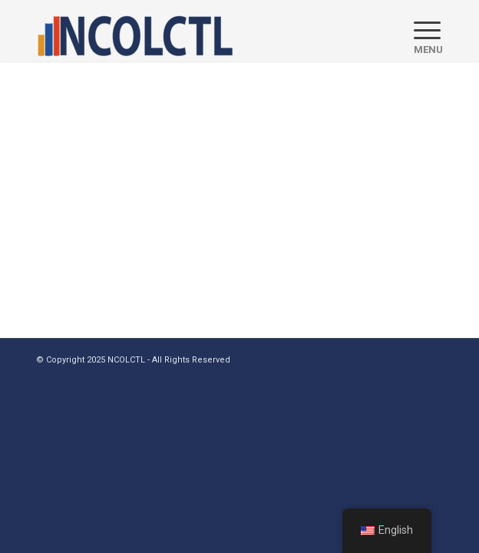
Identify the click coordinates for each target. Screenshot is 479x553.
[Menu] (420, 30)
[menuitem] (420, 30)
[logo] (199, 30)
